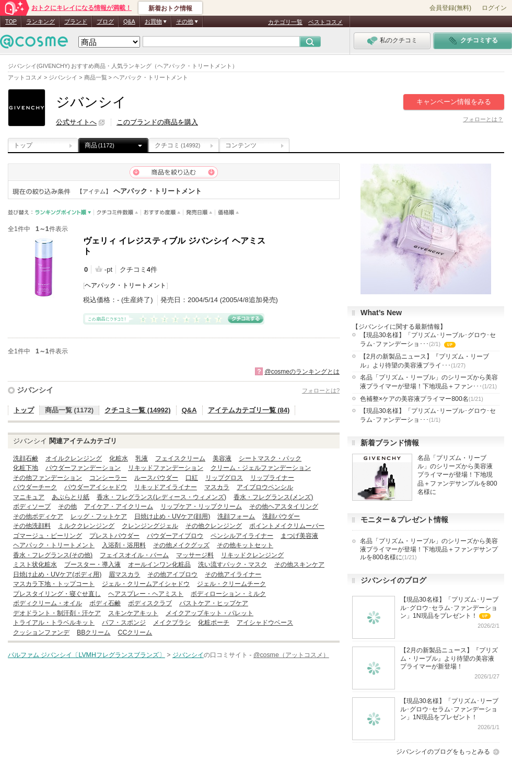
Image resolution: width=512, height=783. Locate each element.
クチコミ (177, 145)
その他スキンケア (299, 564)
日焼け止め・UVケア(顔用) (172, 516)
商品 (99, 145)
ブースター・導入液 (92, 564)
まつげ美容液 (299, 535)
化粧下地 (25, 467)
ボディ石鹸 (105, 603)
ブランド (75, 21)
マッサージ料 (195, 555)
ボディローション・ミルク (228, 593)
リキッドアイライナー (165, 487)
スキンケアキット (133, 613)
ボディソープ (32, 506)
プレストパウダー (114, 535)
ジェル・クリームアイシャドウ (146, 584)
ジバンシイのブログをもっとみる (443, 751)
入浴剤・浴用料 (124, 545)
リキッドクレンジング (252, 555)
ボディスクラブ (150, 603)
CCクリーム (135, 632)
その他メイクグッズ (181, 545)
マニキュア (28, 497)
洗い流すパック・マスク (232, 564)
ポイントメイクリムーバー (286, 525)
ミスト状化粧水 (35, 564)
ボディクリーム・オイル (47, 603)
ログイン (494, 7)
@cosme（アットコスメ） (291, 655)
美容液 (222, 458)
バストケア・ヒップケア (213, 603)
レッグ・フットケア (99, 516)
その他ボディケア (38, 516)
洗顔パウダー (281, 516)
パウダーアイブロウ (175, 535)
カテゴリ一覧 (285, 22)
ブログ (105, 21)
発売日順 (199, 212)
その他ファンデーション (47, 477)
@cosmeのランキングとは (302, 371)
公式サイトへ (76, 122)
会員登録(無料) (450, 7)
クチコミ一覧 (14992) (137, 410)
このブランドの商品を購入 (157, 122)
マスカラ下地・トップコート (54, 584)
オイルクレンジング (73, 458)
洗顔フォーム (236, 516)
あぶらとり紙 (70, 497)
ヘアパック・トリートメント (125, 285)
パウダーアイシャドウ (95, 487)
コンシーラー (108, 477)
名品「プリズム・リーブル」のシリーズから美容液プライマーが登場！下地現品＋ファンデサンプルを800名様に (457, 474)
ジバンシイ (35, 390)
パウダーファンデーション (83, 467)
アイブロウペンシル (265, 487)
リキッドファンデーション (165, 467)
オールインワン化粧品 (159, 564)
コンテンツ (241, 145)
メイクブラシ (172, 622)
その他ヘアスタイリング (283, 506)
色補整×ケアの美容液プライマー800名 (421, 398)
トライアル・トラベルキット (54, 622)
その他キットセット (245, 545)
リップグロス (224, 477)
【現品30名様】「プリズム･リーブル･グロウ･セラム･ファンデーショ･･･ (428, 340)
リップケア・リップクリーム (201, 506)
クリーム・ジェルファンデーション (261, 467)
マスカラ (216, 487)
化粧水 (118, 458)
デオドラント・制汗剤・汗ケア (57, 613)
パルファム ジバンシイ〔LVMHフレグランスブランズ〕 (86, 655)
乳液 (141, 458)
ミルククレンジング (86, 525)
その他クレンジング (213, 525)
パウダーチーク (35, 487)
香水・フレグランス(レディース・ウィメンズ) (161, 497)
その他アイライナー (233, 574)
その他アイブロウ (172, 574)
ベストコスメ (325, 22)
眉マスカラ (124, 574)
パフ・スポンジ (124, 622)
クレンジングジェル (150, 525)
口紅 (191, 477)
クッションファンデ (41, 632)
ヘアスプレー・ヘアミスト (145, 593)
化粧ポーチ (213, 622)
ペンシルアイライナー (242, 535)
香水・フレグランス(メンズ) (273, 497)
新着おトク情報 (170, 8)
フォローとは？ (483, 119)
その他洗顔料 (32, 525)
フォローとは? (321, 390)
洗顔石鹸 (25, 458)
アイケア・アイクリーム (118, 506)
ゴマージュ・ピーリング (47, 535)
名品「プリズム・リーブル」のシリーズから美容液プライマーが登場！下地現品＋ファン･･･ (429, 382)
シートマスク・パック (270, 458)
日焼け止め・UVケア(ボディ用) (57, 574)
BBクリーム (93, 632)
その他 (67, 506)
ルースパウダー (156, 477)
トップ (23, 145)
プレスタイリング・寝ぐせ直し (57, 593)
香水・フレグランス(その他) (52, 555)
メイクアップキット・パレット (209, 613)
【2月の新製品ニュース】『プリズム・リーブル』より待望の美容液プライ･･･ (424, 361)
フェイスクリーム (180, 458)
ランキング (40, 21)
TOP (11, 21)
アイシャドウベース (265, 622)
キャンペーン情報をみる (453, 102)
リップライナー (272, 477)
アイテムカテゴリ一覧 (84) (249, 410)
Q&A (129, 21)
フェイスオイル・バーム (134, 555)
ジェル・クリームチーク (231, 584)
